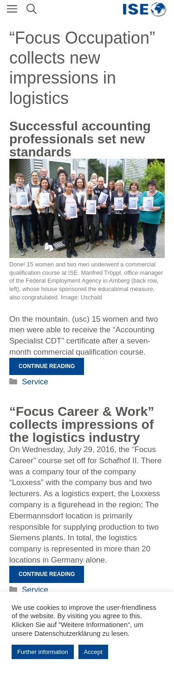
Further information (42, 651)
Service (35, 381)
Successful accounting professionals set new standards (80, 139)
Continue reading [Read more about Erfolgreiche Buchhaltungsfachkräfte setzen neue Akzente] (47, 366)
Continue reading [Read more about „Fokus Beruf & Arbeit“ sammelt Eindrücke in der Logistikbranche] (47, 574)
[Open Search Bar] (31, 9)
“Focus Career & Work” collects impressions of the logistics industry (81, 424)
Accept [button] (93, 651)
